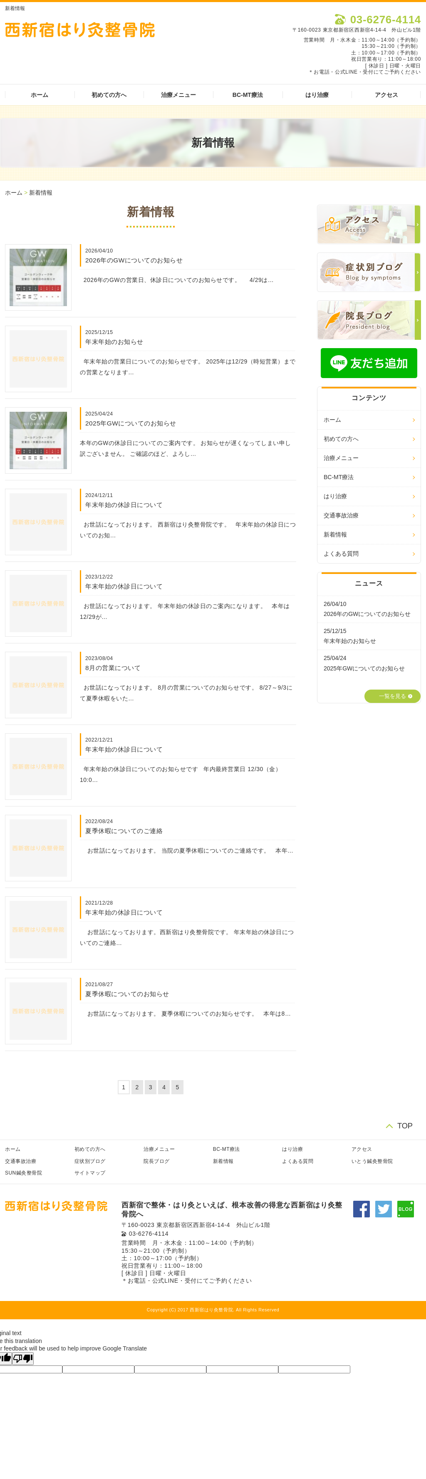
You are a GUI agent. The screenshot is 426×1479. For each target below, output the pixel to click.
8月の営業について (113, 667)
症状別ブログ (90, 1161)
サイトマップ (90, 1173)
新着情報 (40, 192)
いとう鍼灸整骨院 (372, 1161)
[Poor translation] (23, 1358)
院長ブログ (157, 1161)
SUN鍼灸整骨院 (23, 1173)
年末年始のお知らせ (114, 341)
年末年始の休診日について (124, 504)
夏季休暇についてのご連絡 (124, 830)
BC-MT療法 (248, 95)
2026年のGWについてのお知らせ (134, 260)
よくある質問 (341, 553)
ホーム (39, 95)
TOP (405, 1126)
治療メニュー (178, 95)
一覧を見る (392, 696)
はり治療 (317, 95)
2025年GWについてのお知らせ (130, 423)
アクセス (386, 95)
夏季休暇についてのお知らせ (127, 993)
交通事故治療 (341, 515)
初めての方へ (109, 95)
